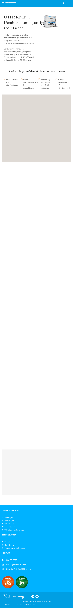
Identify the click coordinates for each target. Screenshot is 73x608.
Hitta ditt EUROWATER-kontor (18, 569)
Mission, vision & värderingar (14, 548)
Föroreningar (9, 521)
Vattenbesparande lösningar (14, 530)
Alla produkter (9, 527)
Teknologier (8, 517)
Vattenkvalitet (9, 524)
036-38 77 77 (11, 560)
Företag (7, 542)
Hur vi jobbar (9, 545)
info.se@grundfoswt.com (16, 565)
